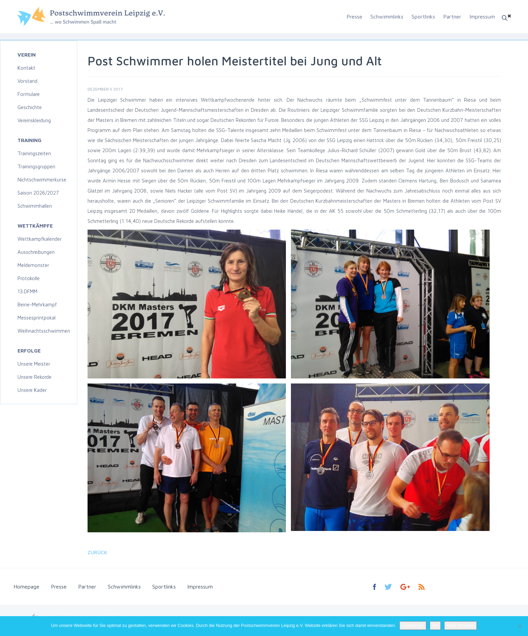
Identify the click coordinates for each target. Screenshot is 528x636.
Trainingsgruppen (36, 166)
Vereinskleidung (34, 120)
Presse (354, 16)
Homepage (26, 586)
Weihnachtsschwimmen (44, 331)
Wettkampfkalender (40, 239)
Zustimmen (413, 625)
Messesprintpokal (37, 318)
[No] (519, 626)
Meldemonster (33, 265)
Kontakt (26, 68)
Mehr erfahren (460, 625)
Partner (452, 16)
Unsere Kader (32, 390)
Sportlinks (423, 16)
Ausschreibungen (36, 252)
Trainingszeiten (34, 153)
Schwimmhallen (35, 206)
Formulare (29, 94)
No (435, 625)
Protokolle (29, 278)
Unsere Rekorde (35, 377)
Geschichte (30, 107)
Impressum (482, 16)
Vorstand (27, 81)
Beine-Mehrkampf (37, 304)
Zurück (97, 552)
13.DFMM (27, 291)
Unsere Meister (34, 364)
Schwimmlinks (386, 16)
